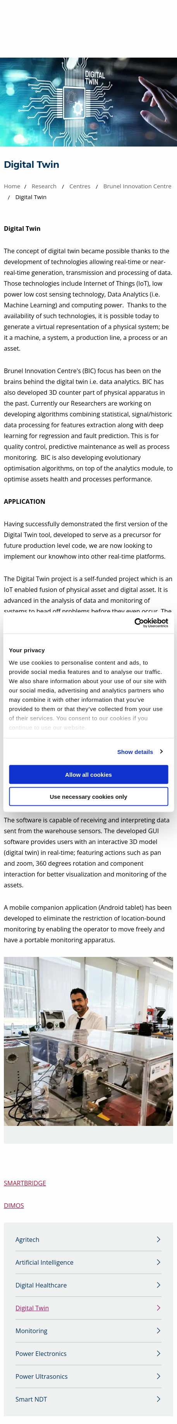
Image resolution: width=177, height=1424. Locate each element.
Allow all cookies (88, 774)
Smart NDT (31, 1399)
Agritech (27, 1239)
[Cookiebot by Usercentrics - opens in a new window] (134, 623)
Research (44, 186)
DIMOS (14, 1205)
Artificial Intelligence (44, 1262)
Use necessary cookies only (88, 796)
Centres (79, 186)
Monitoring (31, 1331)
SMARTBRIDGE (25, 1183)
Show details (135, 751)
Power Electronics (41, 1353)
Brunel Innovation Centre (137, 186)
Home (12, 186)
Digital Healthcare (41, 1285)
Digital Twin (32, 1308)
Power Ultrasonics (41, 1376)
